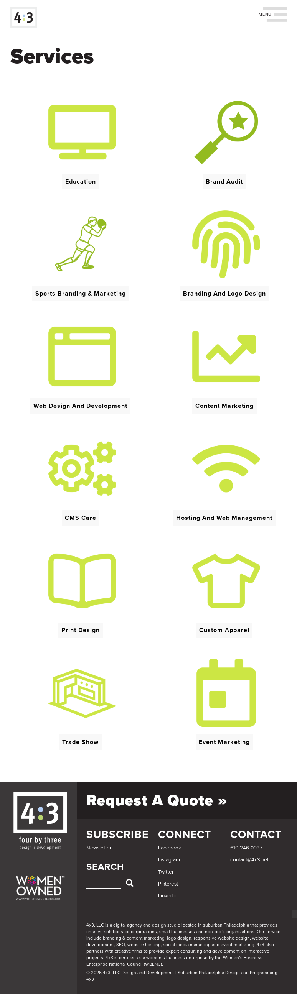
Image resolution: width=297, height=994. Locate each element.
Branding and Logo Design (224, 293)
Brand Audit (224, 182)
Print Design (80, 630)
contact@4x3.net (249, 860)
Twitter (165, 872)
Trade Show (80, 742)
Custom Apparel (224, 630)
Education (80, 182)
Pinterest (168, 884)
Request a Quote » (157, 800)
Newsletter (98, 848)
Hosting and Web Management (224, 518)
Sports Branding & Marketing (80, 293)
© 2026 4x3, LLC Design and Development (130, 972)
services (274, 931)
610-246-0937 (246, 848)
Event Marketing (224, 742)
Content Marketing (224, 406)
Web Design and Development (80, 406)
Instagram (169, 860)
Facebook (169, 848)
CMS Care (80, 518)
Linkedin (167, 896)
